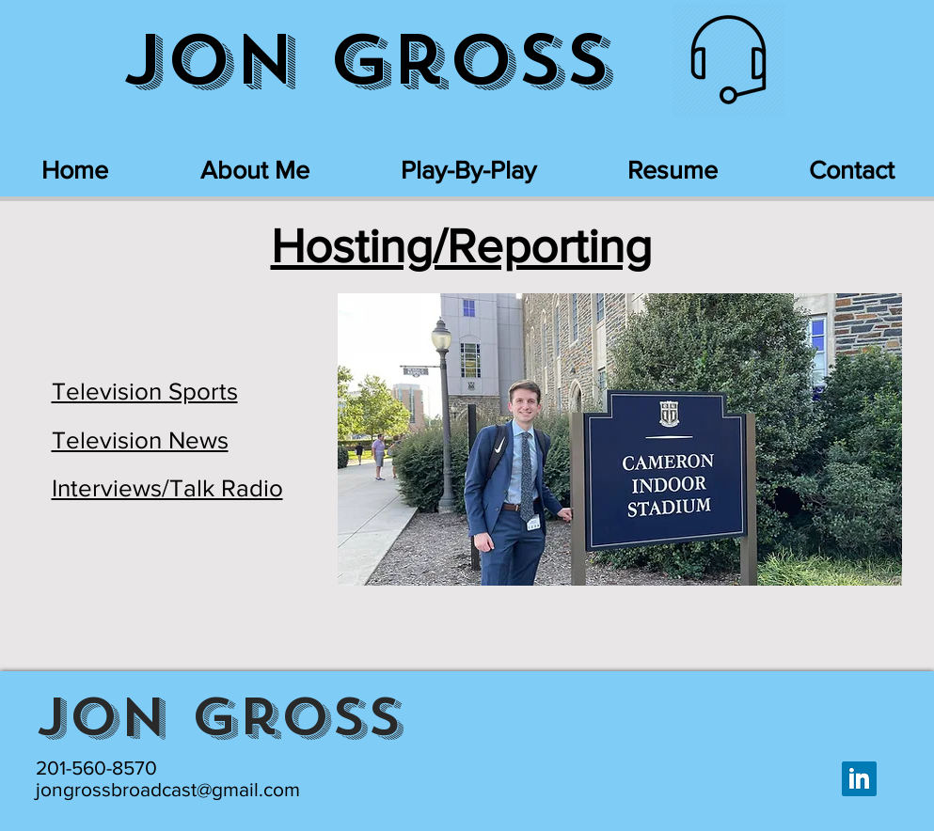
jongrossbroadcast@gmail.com (168, 789)
